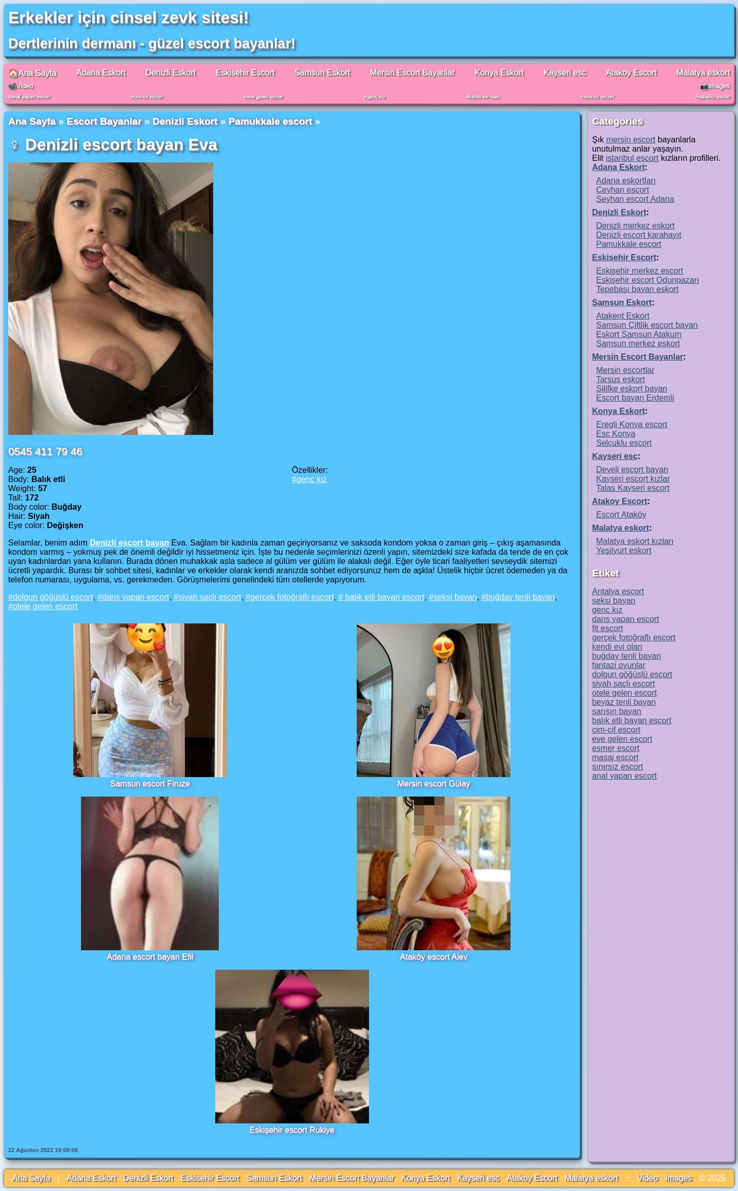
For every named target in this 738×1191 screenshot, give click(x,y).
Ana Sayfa (32, 121)
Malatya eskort (703, 72)
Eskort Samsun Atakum (638, 334)
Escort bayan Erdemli (635, 397)
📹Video (20, 86)
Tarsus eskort (620, 379)
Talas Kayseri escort (632, 488)
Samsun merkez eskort (638, 343)
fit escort (607, 628)
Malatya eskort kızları (634, 541)
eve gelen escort (264, 96)
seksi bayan (455, 597)
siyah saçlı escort (209, 597)
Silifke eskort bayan (631, 388)
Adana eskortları (626, 180)
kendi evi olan (484, 96)
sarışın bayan (616, 711)
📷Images (715, 86)
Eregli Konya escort (631, 424)
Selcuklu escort (624, 442)
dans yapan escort (135, 597)
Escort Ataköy (621, 514)
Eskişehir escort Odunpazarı (647, 280)
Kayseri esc (564, 72)
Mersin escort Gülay (433, 783)
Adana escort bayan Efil (150, 956)
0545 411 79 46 (45, 451)
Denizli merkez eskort (635, 225)
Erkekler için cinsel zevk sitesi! (128, 17)
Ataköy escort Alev (434, 956)
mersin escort (630, 139)
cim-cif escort (148, 96)
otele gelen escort (45, 606)
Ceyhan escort (622, 189)
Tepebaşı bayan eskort (637, 289)
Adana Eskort (101, 72)
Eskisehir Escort (245, 72)
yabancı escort (714, 96)
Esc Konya (615, 433)
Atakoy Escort (631, 72)
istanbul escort (632, 158)
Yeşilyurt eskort (623, 550)
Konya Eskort (499, 72)
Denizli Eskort (171, 72)
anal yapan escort (30, 96)
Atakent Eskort (622, 315)
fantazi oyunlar (618, 665)
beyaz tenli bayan (624, 702)
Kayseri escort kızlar (633, 478)
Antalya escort (618, 591)
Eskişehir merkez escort (639, 270)
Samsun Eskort (322, 72)
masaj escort (615, 757)
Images (678, 1178)
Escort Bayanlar (104, 121)
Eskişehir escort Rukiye (291, 1129)
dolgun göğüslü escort (53, 597)
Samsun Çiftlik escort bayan (647, 325)
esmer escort (615, 748)
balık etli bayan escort (383, 597)
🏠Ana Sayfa (32, 73)
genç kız (376, 96)
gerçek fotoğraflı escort (292, 597)
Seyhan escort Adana (635, 199)
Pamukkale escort (270, 121)
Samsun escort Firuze (150, 783)
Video (647, 1178)
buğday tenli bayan (520, 597)
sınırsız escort (598, 96)
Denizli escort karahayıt (638, 235)
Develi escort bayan (632, 469)
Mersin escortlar (625, 370)
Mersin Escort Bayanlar (412, 72)
